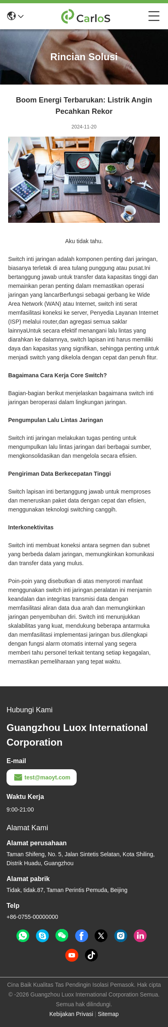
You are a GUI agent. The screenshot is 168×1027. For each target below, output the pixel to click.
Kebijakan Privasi (71, 1014)
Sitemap (108, 1014)
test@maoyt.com (41, 777)
